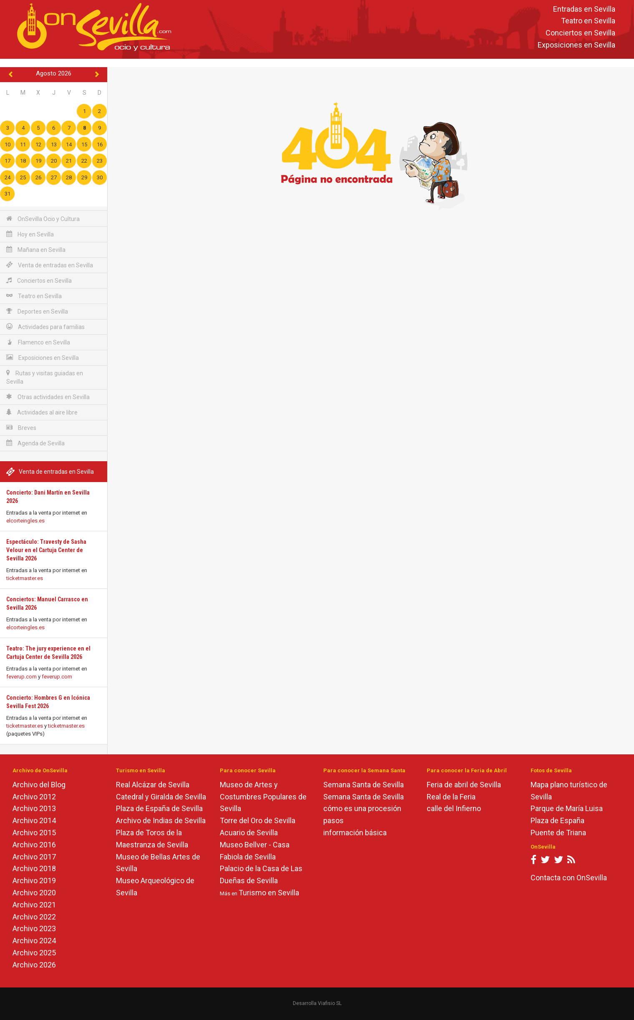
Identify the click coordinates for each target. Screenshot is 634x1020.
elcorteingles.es (25, 521)
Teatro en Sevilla (588, 21)
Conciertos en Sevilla (580, 33)
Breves (21, 427)
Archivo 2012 (34, 796)
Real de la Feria (451, 796)
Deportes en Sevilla (37, 311)
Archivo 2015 (34, 832)
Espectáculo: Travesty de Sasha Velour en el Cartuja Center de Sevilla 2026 (46, 550)
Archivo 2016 (34, 844)
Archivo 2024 (34, 940)
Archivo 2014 (34, 820)
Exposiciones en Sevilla (576, 44)
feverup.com (21, 676)
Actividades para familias (45, 326)
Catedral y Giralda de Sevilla (161, 796)
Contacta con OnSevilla (569, 877)
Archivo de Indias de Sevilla (161, 820)
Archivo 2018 (34, 868)
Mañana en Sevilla (35, 249)
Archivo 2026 (34, 964)
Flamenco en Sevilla (38, 342)
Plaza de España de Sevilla (159, 808)
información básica (355, 832)
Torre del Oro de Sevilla (257, 820)
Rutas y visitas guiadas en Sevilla (44, 377)
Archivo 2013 (34, 808)
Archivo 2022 (34, 916)
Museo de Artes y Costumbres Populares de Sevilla (263, 796)
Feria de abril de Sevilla (464, 784)
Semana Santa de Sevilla (363, 784)
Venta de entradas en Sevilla (49, 265)
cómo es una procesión (362, 808)
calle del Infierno (454, 808)
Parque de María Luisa (567, 808)
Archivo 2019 (34, 880)
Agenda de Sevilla (35, 443)
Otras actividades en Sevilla (48, 396)
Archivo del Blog (39, 784)
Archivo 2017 (34, 856)
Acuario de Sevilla (249, 832)
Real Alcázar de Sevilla (152, 784)
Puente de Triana (558, 832)
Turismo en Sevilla (269, 892)
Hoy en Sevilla (30, 234)
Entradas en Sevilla (584, 9)
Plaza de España (557, 820)
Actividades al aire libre (42, 412)
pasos (333, 820)
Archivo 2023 (34, 928)
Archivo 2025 (34, 952)
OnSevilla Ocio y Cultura (43, 218)
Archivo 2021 (34, 904)
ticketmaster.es (24, 578)
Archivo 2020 (34, 892)
